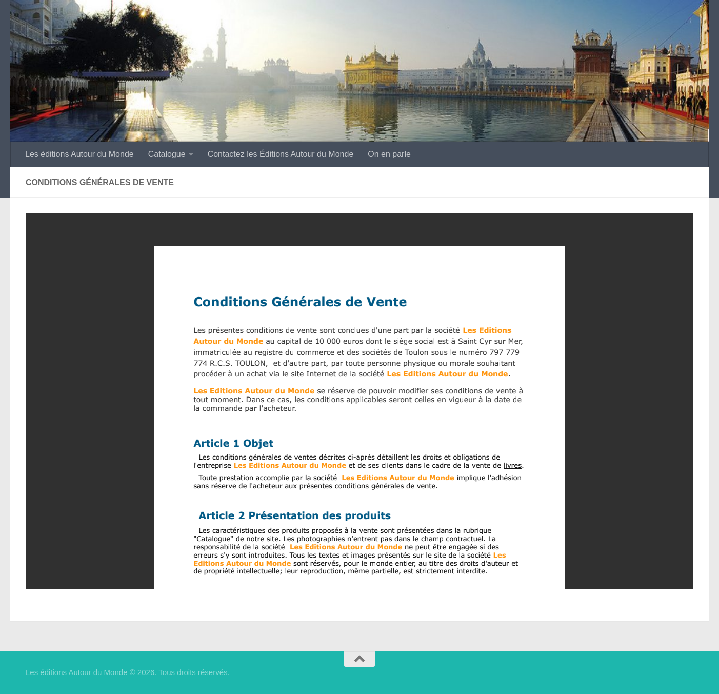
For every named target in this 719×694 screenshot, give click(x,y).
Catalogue (167, 154)
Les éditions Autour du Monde (79, 154)
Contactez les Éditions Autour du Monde (281, 154)
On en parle (389, 154)
